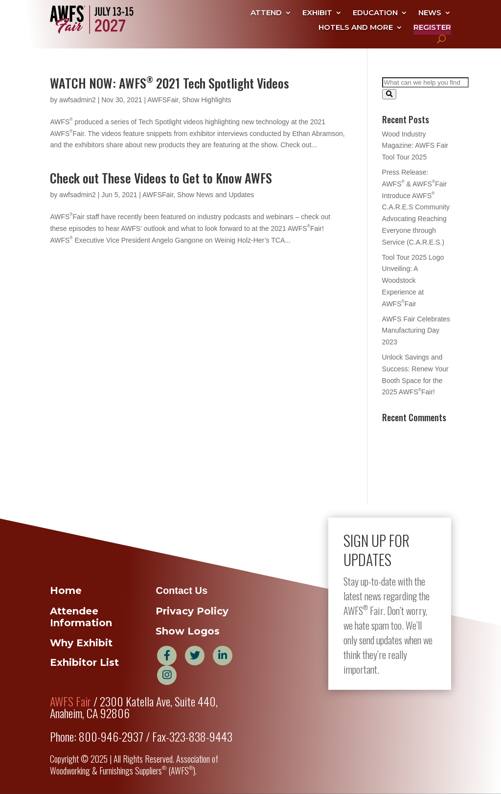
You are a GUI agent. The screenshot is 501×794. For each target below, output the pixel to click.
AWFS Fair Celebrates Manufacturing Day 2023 (416, 330)
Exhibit (317, 13)
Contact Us (181, 590)
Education (375, 13)
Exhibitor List (84, 662)
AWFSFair (162, 100)
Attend (266, 13)
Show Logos (188, 631)
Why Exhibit (81, 643)
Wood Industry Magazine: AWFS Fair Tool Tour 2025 (415, 145)
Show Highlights (206, 100)
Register (432, 28)
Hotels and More (356, 28)
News (429, 13)
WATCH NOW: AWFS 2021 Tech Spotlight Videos (169, 82)
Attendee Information (81, 617)
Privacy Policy (192, 611)
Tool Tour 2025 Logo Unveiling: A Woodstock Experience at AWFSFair (413, 280)
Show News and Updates (215, 195)
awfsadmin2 (77, 100)
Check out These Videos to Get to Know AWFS (161, 177)
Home (66, 590)
